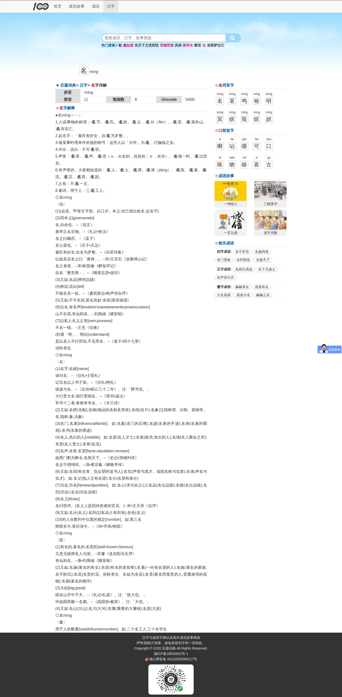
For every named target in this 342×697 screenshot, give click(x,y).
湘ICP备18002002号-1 (171, 654)
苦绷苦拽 (167, 45)
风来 (178, 45)
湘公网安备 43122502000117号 (173, 659)
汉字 (111, 6)
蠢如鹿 (128, 45)
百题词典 (68, 85)
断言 (197, 45)
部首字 (226, 130)
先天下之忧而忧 (147, 45)
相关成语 (226, 243)
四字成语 (224, 252)
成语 (96, 6)
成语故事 (76, 6)
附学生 (188, 45)
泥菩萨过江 (215, 45)
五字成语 (224, 269)
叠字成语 (224, 287)
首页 (57, 6)
